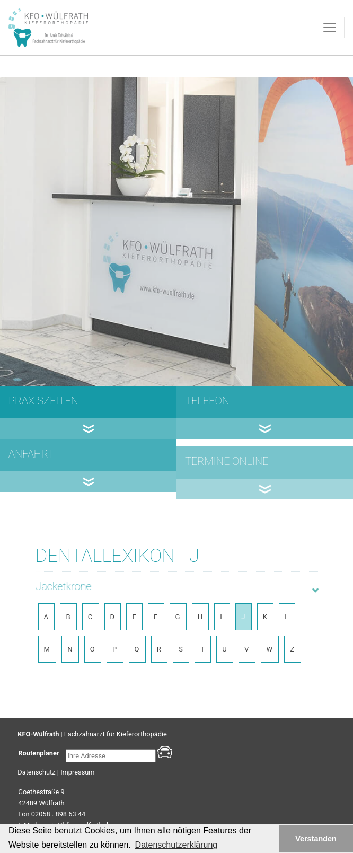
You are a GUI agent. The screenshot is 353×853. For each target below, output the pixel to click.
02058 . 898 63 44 (58, 814)
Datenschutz (36, 772)
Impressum (77, 772)
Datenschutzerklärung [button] (176, 844)
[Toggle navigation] (330, 27)
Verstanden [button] (316, 838)
